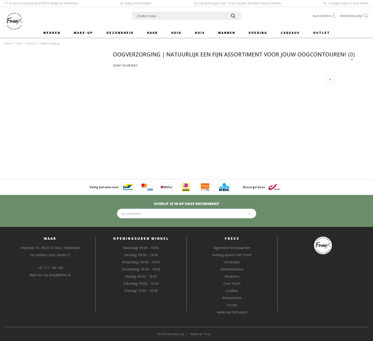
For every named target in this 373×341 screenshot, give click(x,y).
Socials (232, 305)
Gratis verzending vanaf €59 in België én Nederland (41, 3)
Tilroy (207, 334)
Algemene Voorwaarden (231, 247)
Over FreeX (231, 283)
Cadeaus (290, 33)
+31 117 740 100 (50, 267)
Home (9, 43)
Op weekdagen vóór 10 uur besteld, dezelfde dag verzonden (237, 3)
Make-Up (83, 33)
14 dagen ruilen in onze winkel (346, 3)
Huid (176, 33)
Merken (51, 33)
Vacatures (232, 276)
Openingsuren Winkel (141, 238)
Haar (152, 33)
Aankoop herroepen (232, 312)
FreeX (232, 238)
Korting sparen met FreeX (232, 255)
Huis (200, 33)
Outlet (321, 33)
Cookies (232, 290)
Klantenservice (232, 269)
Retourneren (232, 297)
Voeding (258, 33)
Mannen (226, 33)
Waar (50, 238)
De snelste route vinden (50, 255)
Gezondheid (120, 33)
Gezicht (31, 43)
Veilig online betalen (136, 3)
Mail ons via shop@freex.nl (50, 275)
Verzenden (232, 262)
